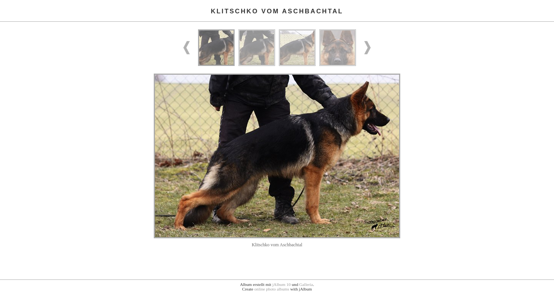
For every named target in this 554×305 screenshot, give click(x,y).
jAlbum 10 (281, 284)
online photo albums (271, 289)
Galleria (306, 284)
